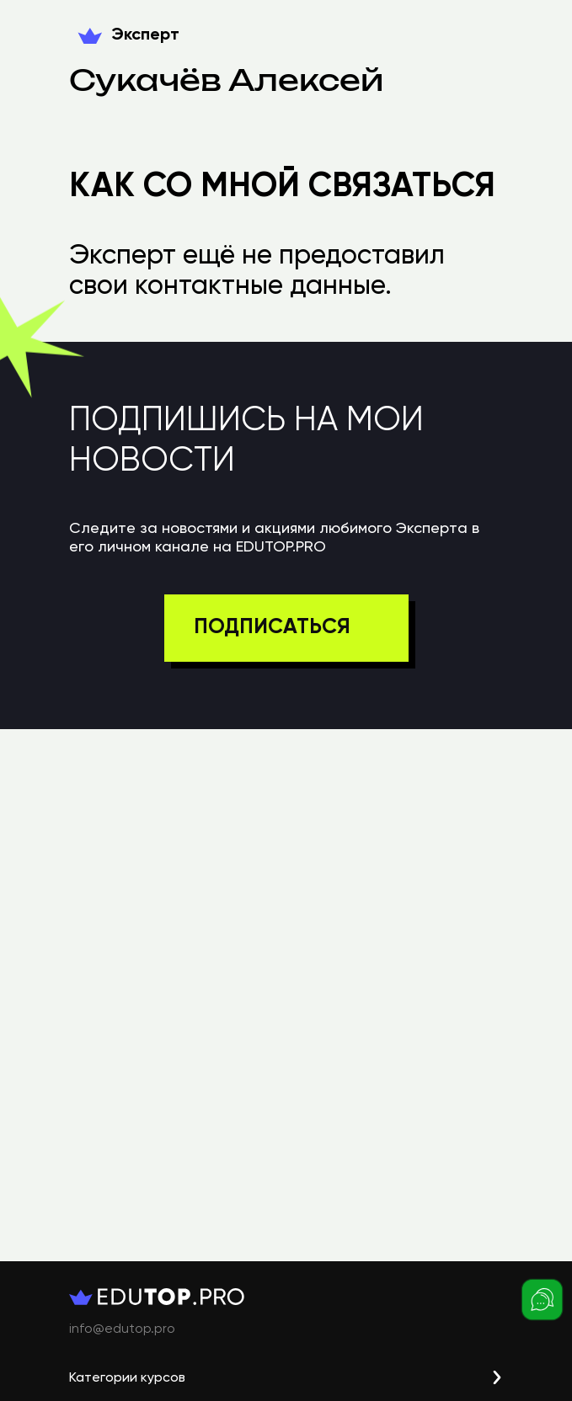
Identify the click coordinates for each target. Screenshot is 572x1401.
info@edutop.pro (122, 1329)
